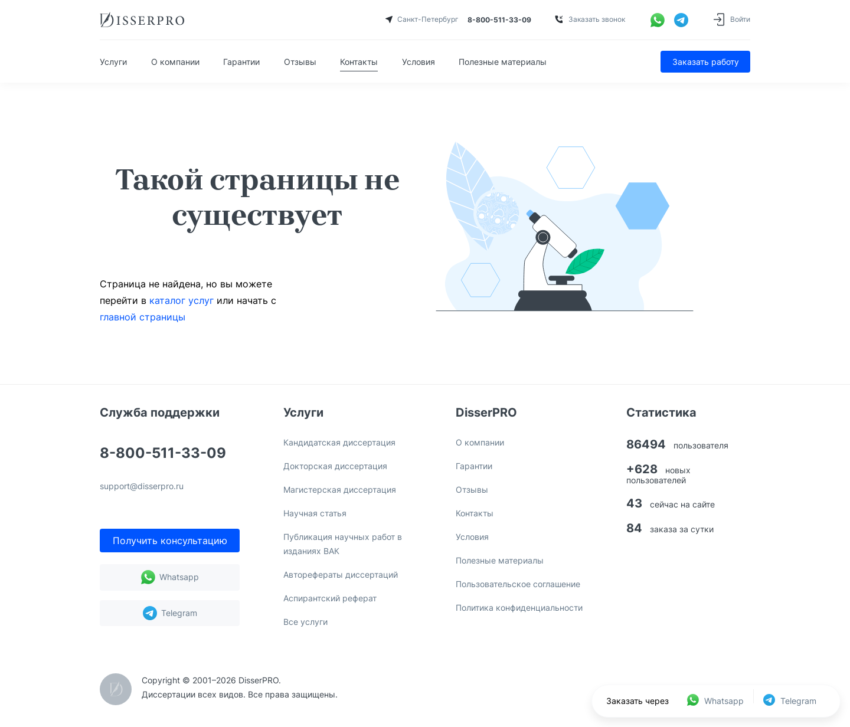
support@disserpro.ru (142, 486)
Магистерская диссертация (339, 489)
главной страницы (142, 317)
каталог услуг (181, 300)
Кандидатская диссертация (339, 442)
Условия (418, 62)
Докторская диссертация (335, 466)
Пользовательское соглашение (518, 584)
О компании (175, 62)
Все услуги (305, 622)
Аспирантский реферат (330, 598)
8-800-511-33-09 (163, 453)
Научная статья (314, 513)
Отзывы (300, 62)
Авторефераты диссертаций (340, 574)
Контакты (359, 62)
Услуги (113, 62)
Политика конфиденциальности (519, 607)
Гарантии (241, 62)
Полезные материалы (503, 62)
